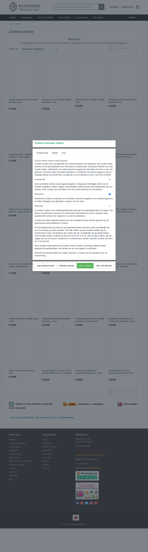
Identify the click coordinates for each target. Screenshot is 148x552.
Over (64, 158)
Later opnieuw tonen (45, 271)
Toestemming (42, 158)
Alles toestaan (85, 271)
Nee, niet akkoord (103, 271)
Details (55, 158)
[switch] (110, 185)
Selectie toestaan (66, 271)
